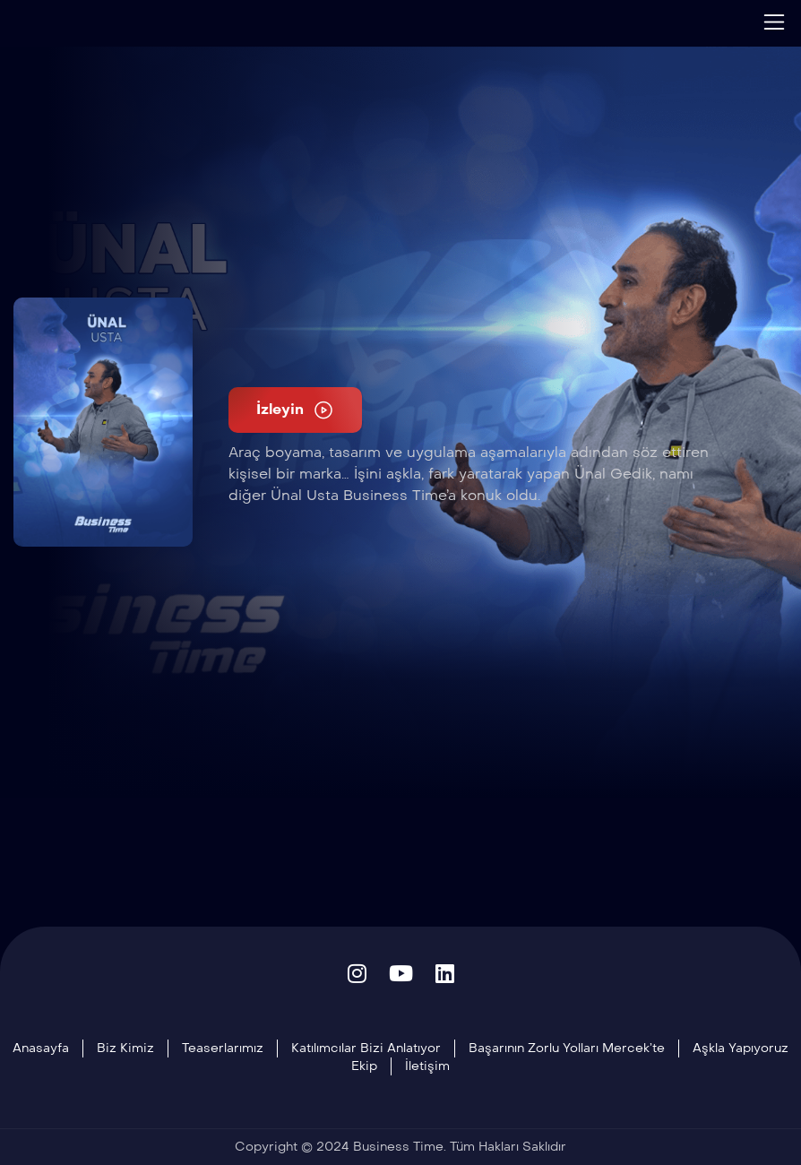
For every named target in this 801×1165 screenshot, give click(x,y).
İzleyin (295, 410)
